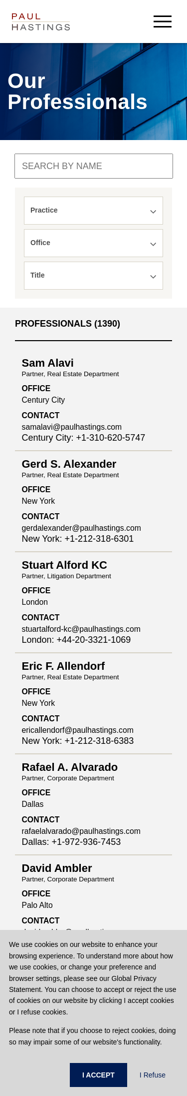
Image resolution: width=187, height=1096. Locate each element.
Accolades (33, 870)
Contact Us (34, 917)
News (25, 855)
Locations (32, 886)
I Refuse (153, 1075)
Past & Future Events (50, 801)
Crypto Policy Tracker (51, 755)
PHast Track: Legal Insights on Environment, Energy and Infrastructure (88, 735)
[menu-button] (162, 21)
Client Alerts (36, 700)
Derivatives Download (51, 770)
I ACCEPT (98, 1075)
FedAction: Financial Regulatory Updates (82, 786)
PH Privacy (34, 716)
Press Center (37, 901)
